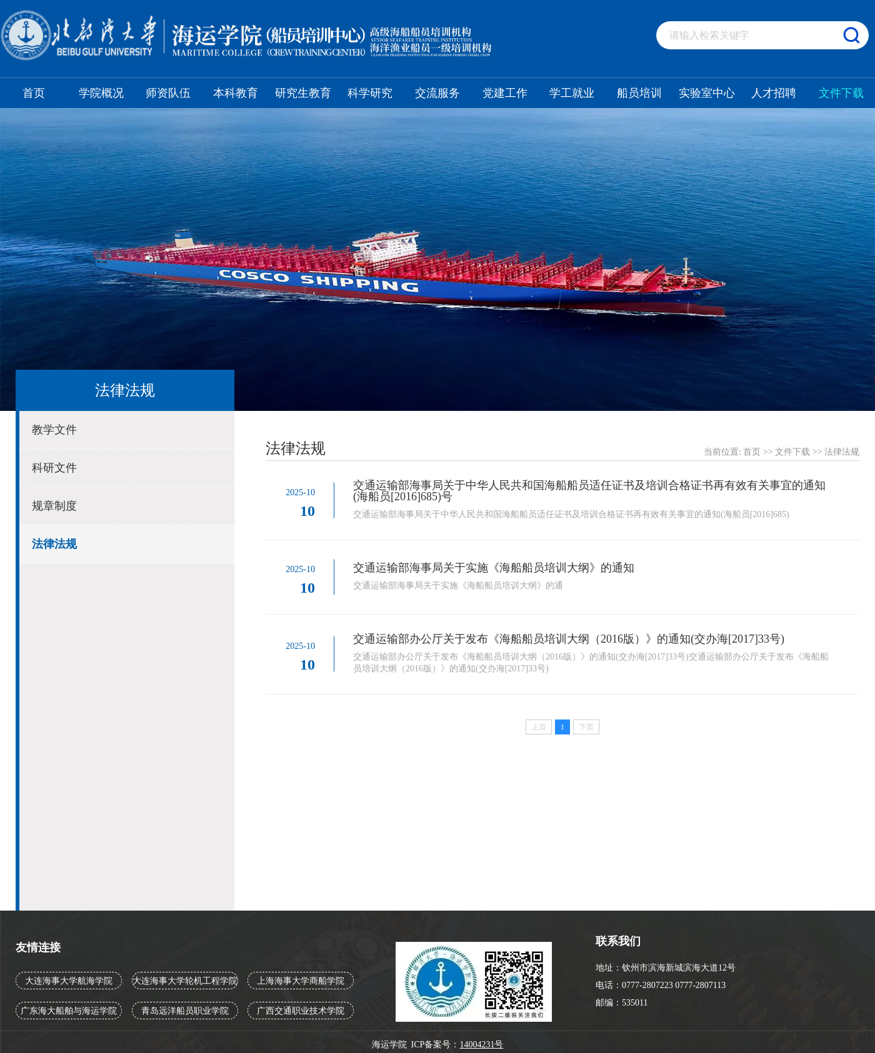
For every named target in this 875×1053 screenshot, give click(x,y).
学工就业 (571, 93)
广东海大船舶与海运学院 (69, 1011)
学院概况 (101, 93)
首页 (33, 93)
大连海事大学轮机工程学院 (185, 981)
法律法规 (54, 544)
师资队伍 (168, 93)
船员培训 (639, 93)
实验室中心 (707, 93)
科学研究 (370, 93)
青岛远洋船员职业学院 (185, 1011)
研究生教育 (303, 93)
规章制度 (54, 506)
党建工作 (505, 93)
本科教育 (235, 93)
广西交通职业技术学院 (300, 1011)
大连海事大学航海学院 (68, 981)
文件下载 (841, 93)
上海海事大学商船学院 (300, 981)
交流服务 (437, 93)
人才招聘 (773, 93)
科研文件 (54, 468)
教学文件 (54, 429)
